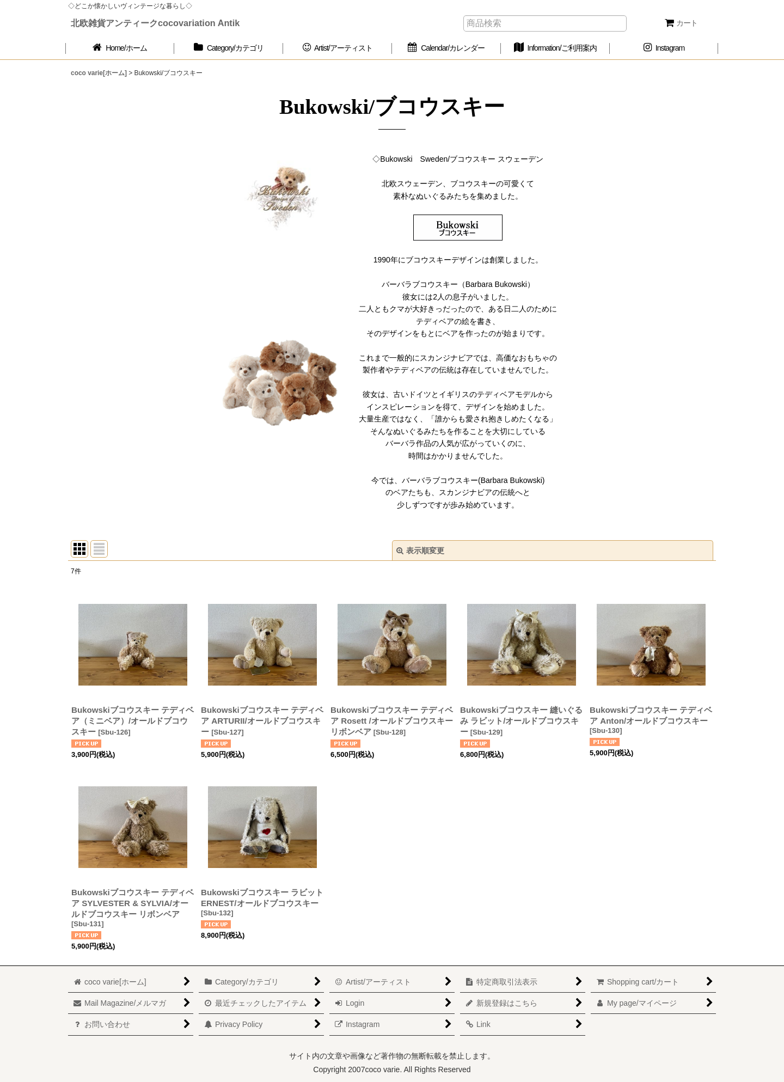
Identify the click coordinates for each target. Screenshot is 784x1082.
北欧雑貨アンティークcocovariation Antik (155, 23)
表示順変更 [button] (420, 550)
